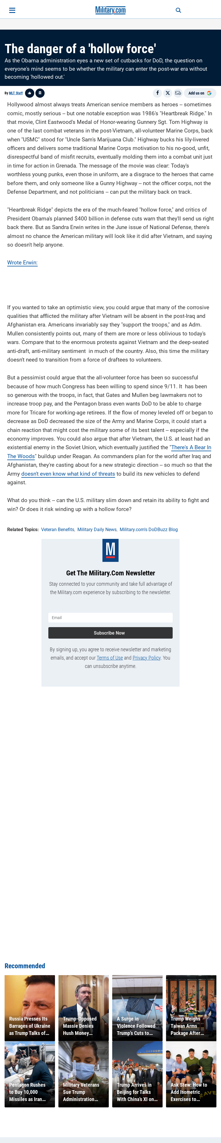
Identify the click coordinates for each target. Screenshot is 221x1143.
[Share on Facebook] (157, 93)
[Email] (178, 93)
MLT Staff (16, 93)
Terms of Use (110, 658)
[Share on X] (167, 93)
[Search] (178, 10)
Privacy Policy (147, 658)
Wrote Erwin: (22, 262)
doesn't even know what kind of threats (68, 473)
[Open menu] (12, 10)
